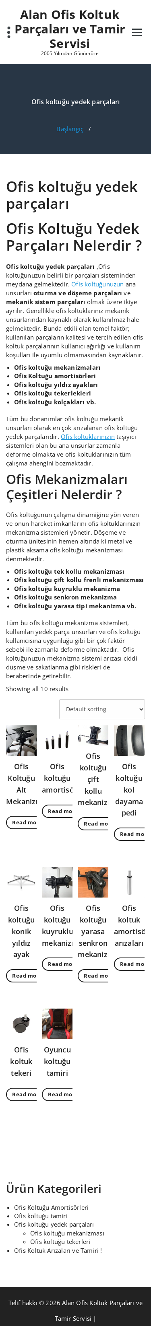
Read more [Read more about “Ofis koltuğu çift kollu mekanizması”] (99, 823)
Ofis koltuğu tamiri (41, 1216)
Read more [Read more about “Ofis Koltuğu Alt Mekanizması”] (27, 822)
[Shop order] (102, 709)
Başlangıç (69, 129)
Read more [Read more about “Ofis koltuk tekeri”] (27, 1094)
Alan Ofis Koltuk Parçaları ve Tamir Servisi (70, 29)
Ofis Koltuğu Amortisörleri (51, 1207)
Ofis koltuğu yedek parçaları (54, 1224)
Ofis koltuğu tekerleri (60, 1241)
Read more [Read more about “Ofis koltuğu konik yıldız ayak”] (27, 975)
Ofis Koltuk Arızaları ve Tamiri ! (58, 1250)
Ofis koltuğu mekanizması (67, 1233)
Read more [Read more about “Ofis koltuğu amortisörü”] (63, 811)
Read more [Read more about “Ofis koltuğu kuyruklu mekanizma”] (63, 964)
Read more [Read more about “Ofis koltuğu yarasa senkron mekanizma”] (99, 975)
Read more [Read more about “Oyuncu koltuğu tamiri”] (63, 1094)
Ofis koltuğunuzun (97, 284)
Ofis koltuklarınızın (88, 436)
